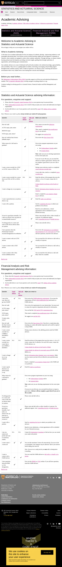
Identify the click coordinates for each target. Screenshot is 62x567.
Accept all (47, 552)
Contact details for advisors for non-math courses (37, 350)
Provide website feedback (38, 495)
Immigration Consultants (37, 432)
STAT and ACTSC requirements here (43, 310)
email (39, 109)
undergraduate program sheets (16, 104)
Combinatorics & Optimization (9, 498)
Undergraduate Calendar (47, 148)
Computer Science (6, 500)
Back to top (4, 259)
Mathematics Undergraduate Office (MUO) (15, 79)
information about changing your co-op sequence (41, 355)
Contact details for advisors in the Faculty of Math (38, 347)
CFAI (39, 461)
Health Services (55, 219)
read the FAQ (47, 134)
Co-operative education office (16, 81)
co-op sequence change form (42, 362)
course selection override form (43, 169)
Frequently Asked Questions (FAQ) (23, 102)
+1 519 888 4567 (8, 515)
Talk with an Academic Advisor (31, 23)
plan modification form (43, 300)
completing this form (45, 204)
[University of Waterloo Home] (8, 2)
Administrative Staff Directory (40, 485)
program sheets (45, 150)
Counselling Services (43, 219)
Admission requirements (46, 23)
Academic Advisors (17, 23)
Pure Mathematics (6, 502)
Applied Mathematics (6, 496)
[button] (47, 3)
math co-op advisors (46, 199)
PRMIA (34, 461)
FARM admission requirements (41, 298)
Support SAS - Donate (38, 496)
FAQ (6, 25)
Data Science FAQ (48, 137)
